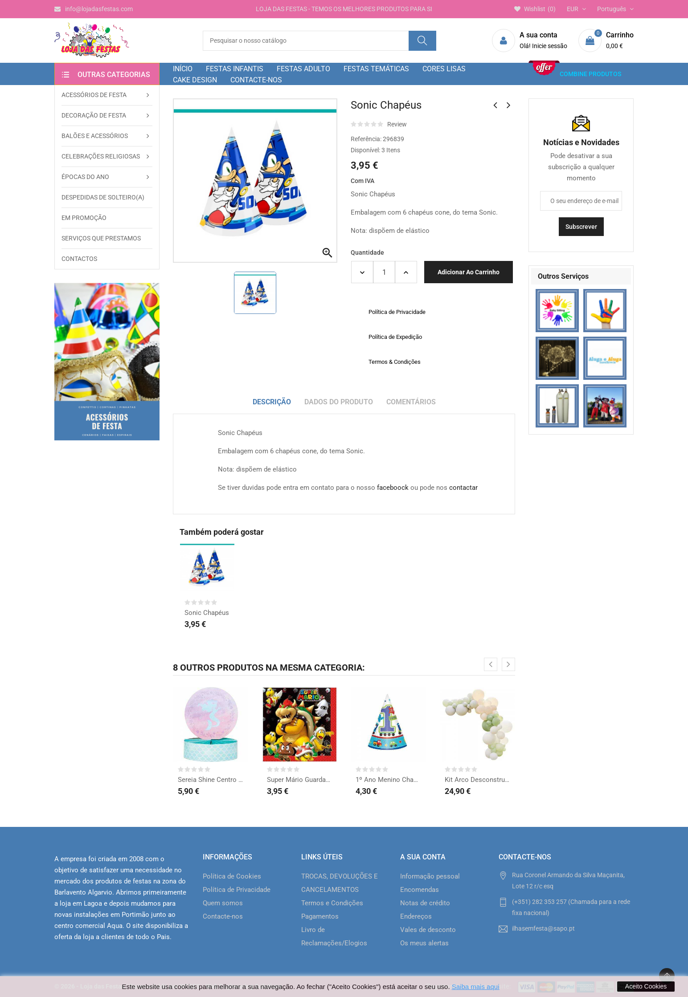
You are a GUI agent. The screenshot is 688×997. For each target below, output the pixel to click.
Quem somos (223, 903)
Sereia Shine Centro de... (211, 780)
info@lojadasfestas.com (93, 8)
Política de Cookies (232, 876)
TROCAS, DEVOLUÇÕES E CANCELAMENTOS (339, 883)
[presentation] (490, 664)
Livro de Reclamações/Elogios (334, 936)
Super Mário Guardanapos (300, 780)
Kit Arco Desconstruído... (478, 780)
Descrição (272, 402)
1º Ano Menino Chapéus (389, 780)
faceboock (393, 488)
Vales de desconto (428, 930)
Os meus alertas (424, 943)
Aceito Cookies (646, 986)
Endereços (416, 916)
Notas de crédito (425, 903)
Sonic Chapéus (206, 613)
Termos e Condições (332, 903)
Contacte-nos (223, 916)
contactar (463, 488)
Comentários (411, 402)
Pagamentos (320, 916)
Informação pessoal (430, 876)
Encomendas (419, 890)
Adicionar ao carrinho (469, 272)
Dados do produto (338, 402)
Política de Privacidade (236, 890)
